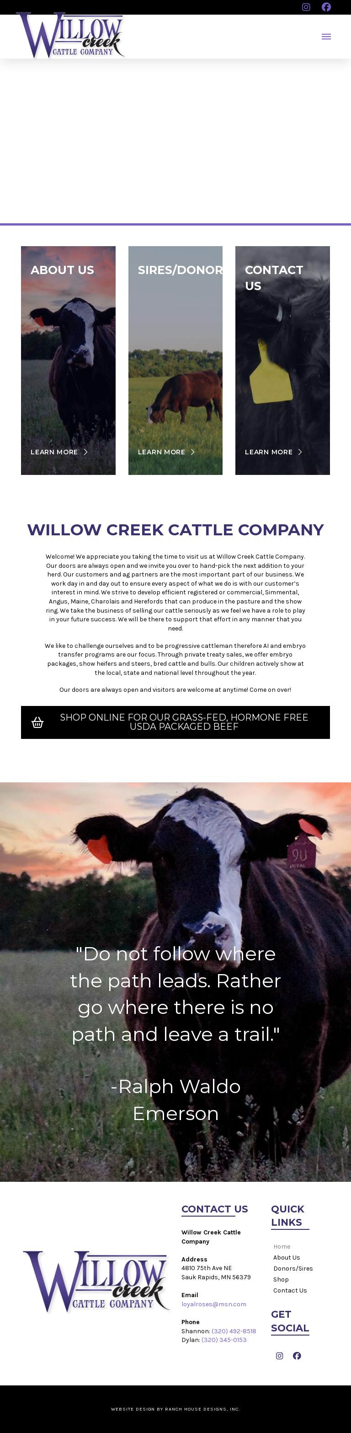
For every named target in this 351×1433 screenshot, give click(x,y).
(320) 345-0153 (224, 1340)
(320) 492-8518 (234, 1331)
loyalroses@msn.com (213, 1304)
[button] (326, 37)
